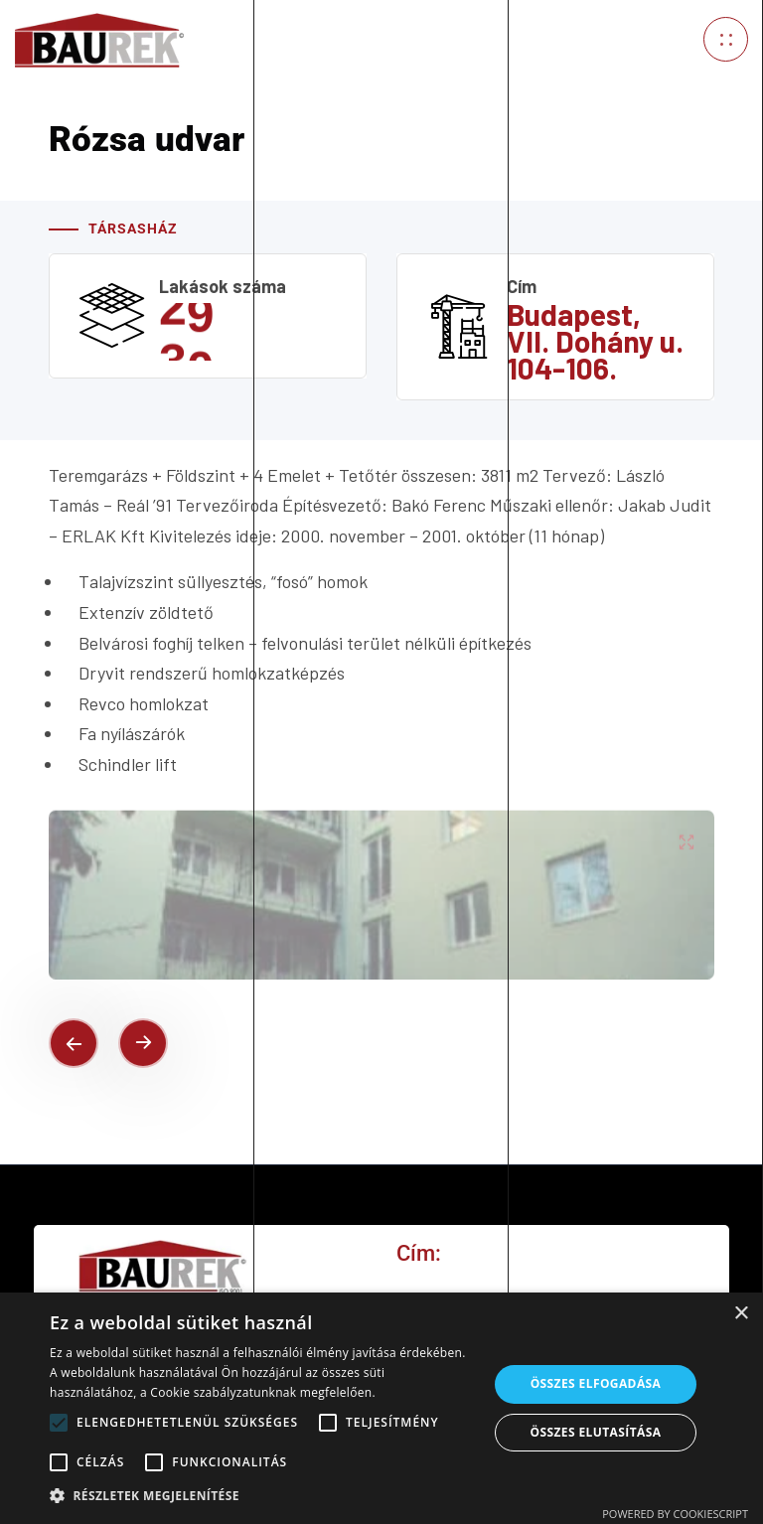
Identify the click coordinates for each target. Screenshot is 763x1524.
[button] (262, 1495)
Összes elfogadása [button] (596, 1383)
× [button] (740, 1313)
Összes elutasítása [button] (596, 1432)
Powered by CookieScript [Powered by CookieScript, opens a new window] (675, 1513)
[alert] (381, 1408)
